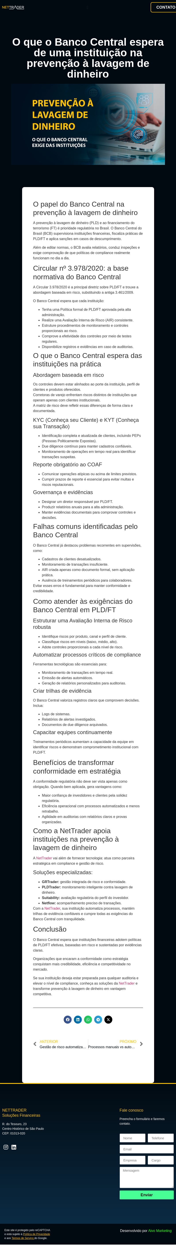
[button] (68, 1020)
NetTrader (44, 858)
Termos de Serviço (22, 1238)
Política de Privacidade (36, 1234)
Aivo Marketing (160, 1231)
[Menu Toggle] (87, 7)
